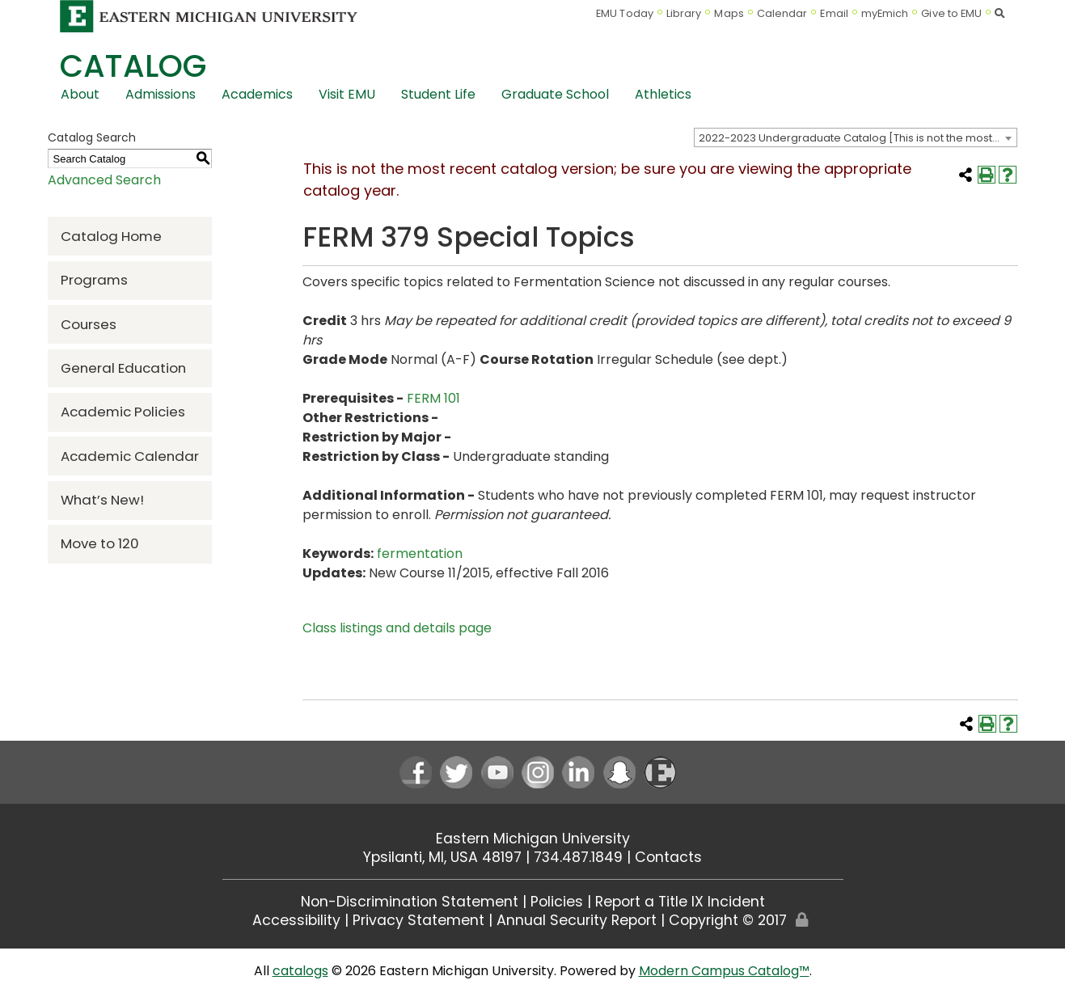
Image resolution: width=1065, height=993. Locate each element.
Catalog (133, 65)
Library (684, 13)
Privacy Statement (418, 920)
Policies (556, 901)
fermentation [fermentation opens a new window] (420, 553)
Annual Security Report (577, 920)
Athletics (663, 94)
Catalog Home (111, 236)
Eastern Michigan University (533, 838)
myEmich (885, 13)
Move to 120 (100, 543)
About (80, 94)
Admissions (160, 94)
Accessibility (296, 920)
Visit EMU (347, 94)
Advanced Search (104, 180)
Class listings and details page (397, 628)
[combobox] (855, 137)
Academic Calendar (130, 456)
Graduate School (555, 94)
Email (834, 13)
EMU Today (624, 13)
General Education (123, 368)
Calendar (782, 13)
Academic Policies (123, 411)
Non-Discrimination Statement (409, 901)
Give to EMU (951, 13)
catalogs (300, 970)
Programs (94, 279)
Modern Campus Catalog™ (724, 970)
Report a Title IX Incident (680, 901)
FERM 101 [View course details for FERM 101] (433, 398)
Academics (257, 94)
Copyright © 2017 (728, 920)
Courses (88, 324)
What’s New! (102, 499)
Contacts (668, 857)
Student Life (438, 94)
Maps (728, 13)
